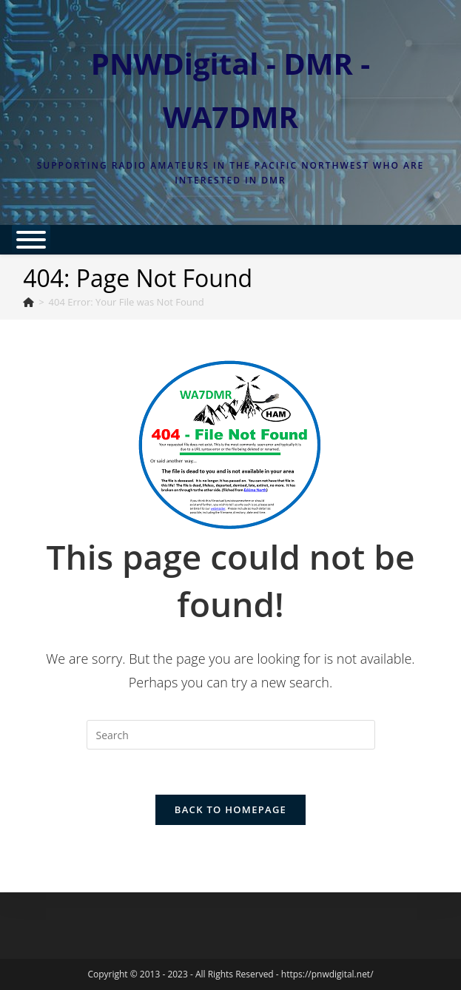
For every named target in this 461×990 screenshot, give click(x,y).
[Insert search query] (231, 735)
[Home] (28, 302)
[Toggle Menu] (31, 240)
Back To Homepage (230, 809)
